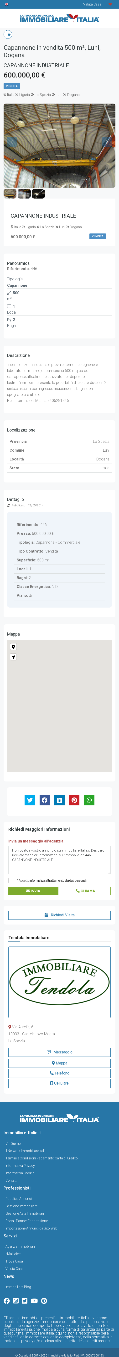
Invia (33, 878)
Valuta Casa (14, 1256)
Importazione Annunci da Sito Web (31, 1216)
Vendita (12, 86)
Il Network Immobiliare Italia (26, 1138)
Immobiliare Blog (18, 1274)
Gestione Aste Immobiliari (24, 1201)
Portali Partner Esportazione (26, 1208)
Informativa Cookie (19, 1161)
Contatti (11, 1168)
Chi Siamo (13, 1131)
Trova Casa (14, 1249)
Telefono (59, 1060)
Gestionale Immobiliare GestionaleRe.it (67, 1348)
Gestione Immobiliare (21, 1194)
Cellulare (59, 1071)
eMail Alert (13, 1241)
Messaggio (59, 1039)
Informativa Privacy (20, 1153)
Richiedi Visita (60, 903)
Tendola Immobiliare (28, 925)
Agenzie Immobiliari (20, 1234)
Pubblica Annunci (18, 1186)
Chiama (85, 878)
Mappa (59, 1050)
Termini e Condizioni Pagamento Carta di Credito (41, 1146)
